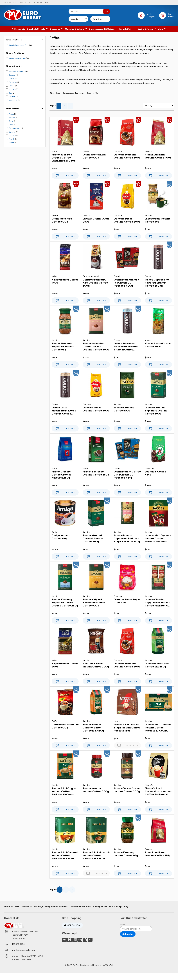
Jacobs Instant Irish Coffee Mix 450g (157, 665)
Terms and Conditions (35, 2)
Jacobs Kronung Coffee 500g (124, 409)
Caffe (11, 125)
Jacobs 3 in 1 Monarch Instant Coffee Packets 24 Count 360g (96, 855)
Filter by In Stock (24, 40)
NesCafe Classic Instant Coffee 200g (96, 665)
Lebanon (12, 96)
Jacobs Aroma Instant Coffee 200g (96, 790)
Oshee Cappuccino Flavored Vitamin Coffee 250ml (157, 282)
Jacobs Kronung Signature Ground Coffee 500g (156, 410)
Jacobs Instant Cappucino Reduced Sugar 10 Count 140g (127, 538)
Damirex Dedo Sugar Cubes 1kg (127, 601)
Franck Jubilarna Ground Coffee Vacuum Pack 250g (64, 157)
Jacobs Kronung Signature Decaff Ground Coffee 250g (65, 602)
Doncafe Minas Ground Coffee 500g (96, 409)
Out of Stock (127, 745)
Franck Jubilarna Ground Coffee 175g (157, 854)
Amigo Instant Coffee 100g (61, 537)
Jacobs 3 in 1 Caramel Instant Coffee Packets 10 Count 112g (158, 727)
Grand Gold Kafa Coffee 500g (62, 220)
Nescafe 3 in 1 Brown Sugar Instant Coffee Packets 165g (127, 727)
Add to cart (65, 175)
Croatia (12, 78)
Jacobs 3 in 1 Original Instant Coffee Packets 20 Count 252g (64, 791)
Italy (10, 93)
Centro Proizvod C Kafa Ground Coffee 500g (95, 282)
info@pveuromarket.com (24, 950)
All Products (18, 29)
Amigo (11, 114)
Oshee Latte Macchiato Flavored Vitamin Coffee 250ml (64, 410)
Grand (11, 143)
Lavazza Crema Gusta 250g (96, 220)
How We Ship (115, 906)
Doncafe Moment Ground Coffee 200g (127, 665)
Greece (12, 86)
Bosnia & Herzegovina (17, 71)
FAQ (14, 2)
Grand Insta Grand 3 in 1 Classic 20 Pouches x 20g (126, 282)
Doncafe (12, 135)
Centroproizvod (15, 128)
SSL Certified (72, 925)
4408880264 (18, 944)
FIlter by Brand (24, 108)
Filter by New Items (24, 53)
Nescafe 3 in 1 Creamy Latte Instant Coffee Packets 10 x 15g (158, 791)
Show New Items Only (17, 58)
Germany (12, 82)
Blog (46, 2)
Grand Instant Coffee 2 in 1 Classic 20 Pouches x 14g (127, 474)
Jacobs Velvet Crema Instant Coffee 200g (127, 790)
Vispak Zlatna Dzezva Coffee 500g (158, 345)
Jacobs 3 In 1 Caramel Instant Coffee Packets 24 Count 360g (65, 855)
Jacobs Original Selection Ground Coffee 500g (94, 602)
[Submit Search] (106, 11)
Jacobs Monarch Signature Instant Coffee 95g (63, 346)
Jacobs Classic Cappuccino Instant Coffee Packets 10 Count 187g (157, 602)
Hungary (12, 89)
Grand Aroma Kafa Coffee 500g (94, 156)
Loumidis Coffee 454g (155, 473)
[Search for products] (88, 11)
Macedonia (13, 100)
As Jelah (12, 117)
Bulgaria (12, 75)
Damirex (12, 132)
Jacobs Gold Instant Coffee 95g (157, 220)
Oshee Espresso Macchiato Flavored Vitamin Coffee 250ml (126, 346)
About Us (7, 2)
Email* (123, 924)
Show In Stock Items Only (19, 45)
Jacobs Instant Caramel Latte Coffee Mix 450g (93, 727)
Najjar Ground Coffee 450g (65, 281)
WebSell (109, 965)
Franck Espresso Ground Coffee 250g (96, 473)
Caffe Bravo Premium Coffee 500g (65, 726)
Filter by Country (24, 66)
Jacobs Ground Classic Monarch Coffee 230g (93, 538)
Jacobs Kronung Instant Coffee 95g (126, 854)
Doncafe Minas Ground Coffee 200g (127, 220)
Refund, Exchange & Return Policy (50, 906)
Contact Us (22, 2)
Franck (12, 139)
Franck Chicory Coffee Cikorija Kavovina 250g (61, 474)
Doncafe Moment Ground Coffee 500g (127, 156)
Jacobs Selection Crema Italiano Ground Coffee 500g (96, 346)
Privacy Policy (100, 906)
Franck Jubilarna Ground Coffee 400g (158, 156)
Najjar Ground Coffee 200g (65, 665)
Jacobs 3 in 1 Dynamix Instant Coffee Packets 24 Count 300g (158, 538)
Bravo (11, 121)
